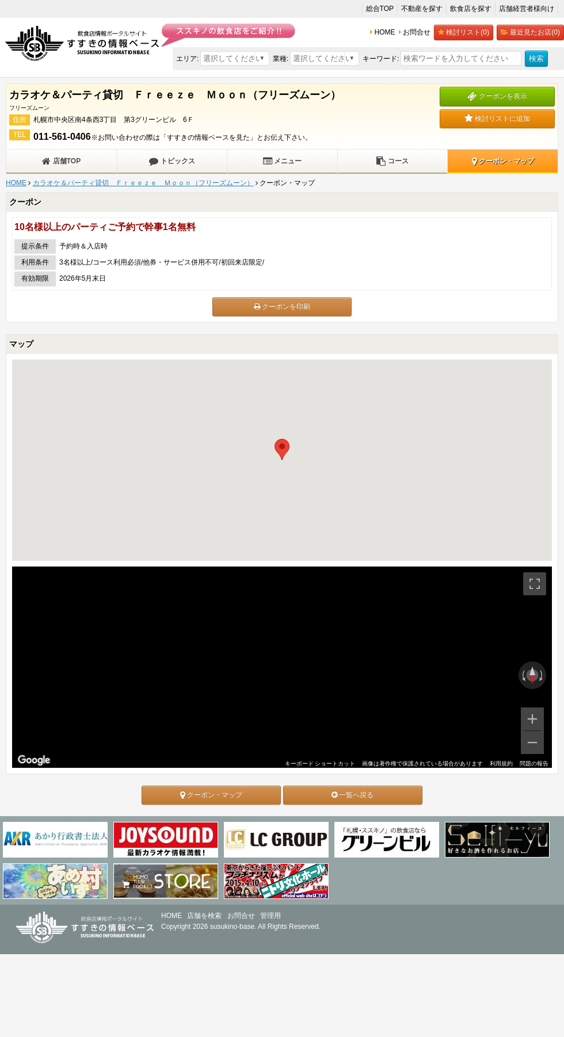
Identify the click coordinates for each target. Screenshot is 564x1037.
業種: (280, 59)
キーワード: (381, 59)
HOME (16, 183)
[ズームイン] (532, 718)
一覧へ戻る (352, 795)
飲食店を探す (470, 9)
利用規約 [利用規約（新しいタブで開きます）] (501, 763)
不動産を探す (422, 9)
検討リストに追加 (497, 118)
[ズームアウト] (532, 742)
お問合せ (241, 916)
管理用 (270, 916)
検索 (536, 58)
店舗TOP (61, 161)
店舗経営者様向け (526, 9)
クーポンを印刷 (282, 307)
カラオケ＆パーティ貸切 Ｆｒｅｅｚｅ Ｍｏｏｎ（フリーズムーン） (143, 183)
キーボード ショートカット (320, 763)
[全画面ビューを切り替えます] (534, 583)
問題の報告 (534, 763)
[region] (282, 667)
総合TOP (380, 9)
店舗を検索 (204, 916)
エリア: (187, 59)
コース (392, 161)
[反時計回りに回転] (523, 675)
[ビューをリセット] (532, 675)
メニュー (282, 161)
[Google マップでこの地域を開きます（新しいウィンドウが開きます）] (34, 760)
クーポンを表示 (497, 96)
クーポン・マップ (503, 161)
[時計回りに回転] (542, 675)
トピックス (172, 161)
